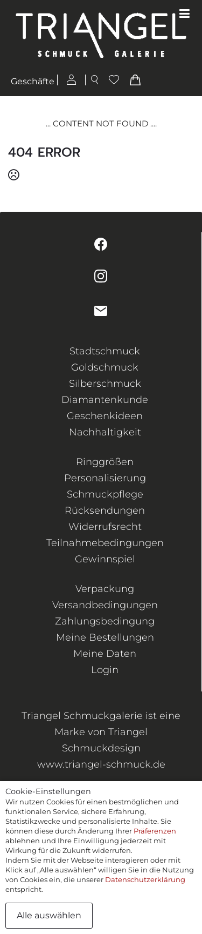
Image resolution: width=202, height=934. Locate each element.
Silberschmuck (105, 383)
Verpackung (104, 589)
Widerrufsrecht (105, 527)
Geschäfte (32, 81)
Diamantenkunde (104, 400)
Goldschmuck (104, 367)
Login (105, 670)
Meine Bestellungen (105, 637)
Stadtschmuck (104, 351)
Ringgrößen (105, 462)
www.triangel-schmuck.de (101, 764)
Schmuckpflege (105, 494)
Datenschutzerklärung (145, 879)
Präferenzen (155, 831)
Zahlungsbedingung (105, 621)
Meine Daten (104, 654)
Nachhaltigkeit (105, 432)
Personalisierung (105, 478)
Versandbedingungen (105, 605)
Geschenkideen (105, 416)
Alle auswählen (49, 915)
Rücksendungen (105, 510)
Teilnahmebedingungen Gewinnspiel (105, 551)
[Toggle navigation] (184, 14)
